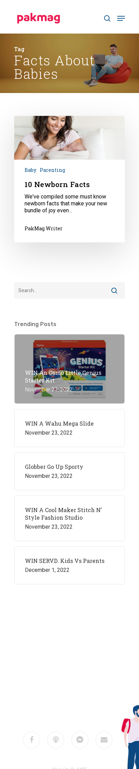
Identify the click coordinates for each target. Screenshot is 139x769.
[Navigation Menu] (121, 18)
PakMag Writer (44, 228)
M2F (79, 691)
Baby (30, 170)
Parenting (52, 170)
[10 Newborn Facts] (69, 179)
